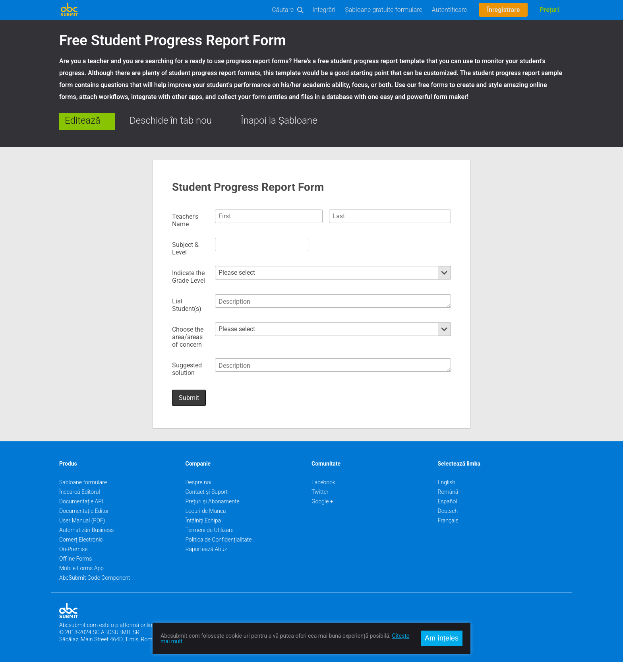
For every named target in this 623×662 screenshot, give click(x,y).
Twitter (320, 492)
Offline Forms (75, 558)
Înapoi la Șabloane (279, 120)
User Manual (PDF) (82, 520)
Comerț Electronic (81, 539)
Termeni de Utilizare (210, 530)
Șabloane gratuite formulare (383, 10)
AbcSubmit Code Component (94, 578)
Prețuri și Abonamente (213, 501)
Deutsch (448, 511)
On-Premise (73, 549)
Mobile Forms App (81, 568)
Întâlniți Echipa (203, 520)
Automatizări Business (86, 530)
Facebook (323, 482)
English (447, 482)
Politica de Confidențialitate (219, 539)
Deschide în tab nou (171, 120)
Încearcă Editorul (79, 492)
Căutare (283, 10)
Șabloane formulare (83, 482)
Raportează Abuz (206, 549)
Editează (83, 120)
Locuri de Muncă (206, 511)
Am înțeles (442, 638)
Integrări (323, 10)
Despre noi (198, 482)
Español (447, 501)
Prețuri (549, 10)
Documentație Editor (84, 511)
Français (448, 520)
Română (448, 492)
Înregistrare (503, 10)
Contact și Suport (207, 492)
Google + (322, 501)
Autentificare (449, 10)
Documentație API (81, 501)
